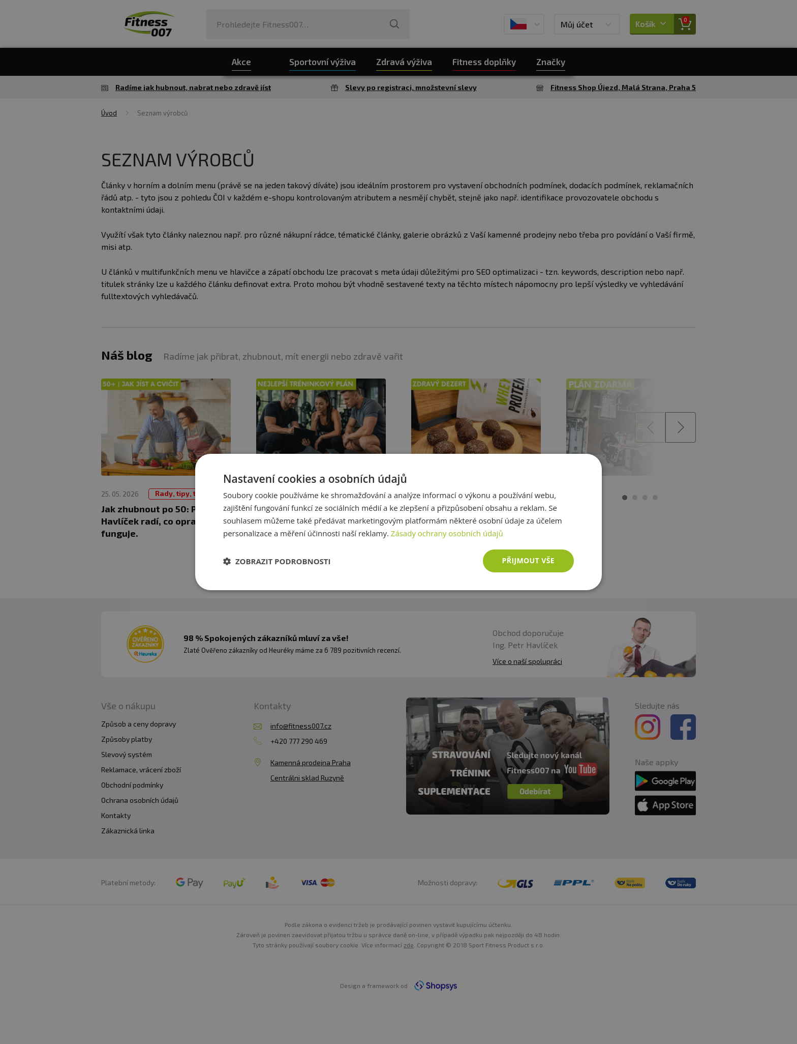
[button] (277, 561)
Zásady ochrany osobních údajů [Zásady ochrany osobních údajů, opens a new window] (447, 533)
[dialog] (398, 522)
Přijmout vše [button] (528, 560)
